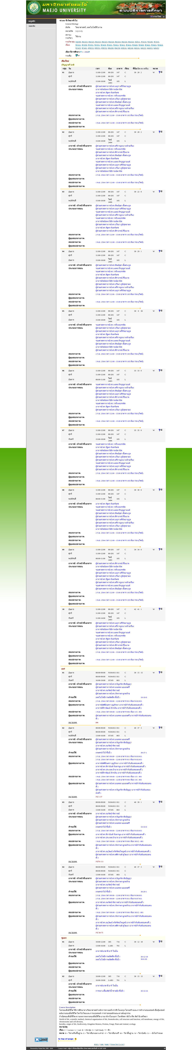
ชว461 (84, 48)
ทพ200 (111, 48)
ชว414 (128, 45)
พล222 (143, 48)
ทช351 (97, 48)
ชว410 (103, 45)
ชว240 (150, 42)
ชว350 (84, 45)
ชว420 (135, 45)
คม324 (111, 42)
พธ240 (130, 48)
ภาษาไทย (156, 17)
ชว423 (154, 45)
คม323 (85, 42)
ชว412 (116, 45)
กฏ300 (78, 42)
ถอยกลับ (32, 26)
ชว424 (160, 45)
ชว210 (143, 42)
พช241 (124, 48)
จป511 (137, 42)
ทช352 (104, 48)
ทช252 (91, 48)
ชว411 (109, 45)
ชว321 (78, 45)
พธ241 (137, 48)
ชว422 (147, 45)
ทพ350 (117, 48)
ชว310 (156, 42)
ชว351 (90, 45)
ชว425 (78, 48)
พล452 (150, 48)
